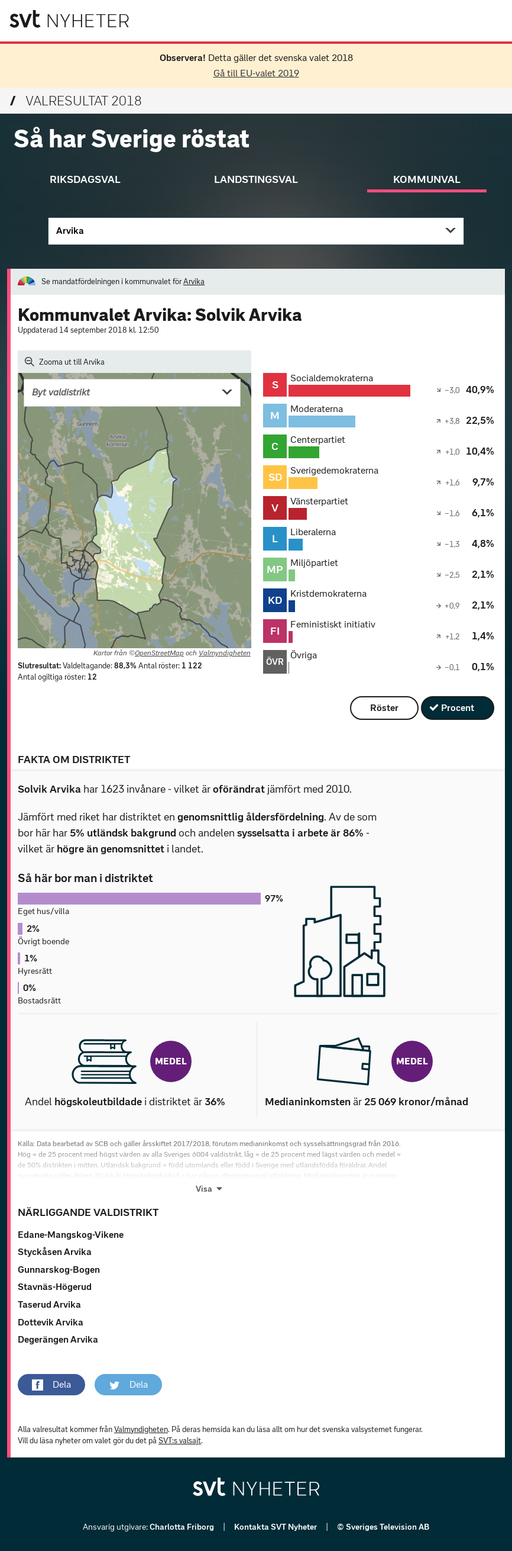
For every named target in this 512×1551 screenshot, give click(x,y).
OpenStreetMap (159, 653)
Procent (457, 707)
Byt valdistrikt (61, 392)
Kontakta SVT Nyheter (276, 1527)
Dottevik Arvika (50, 1322)
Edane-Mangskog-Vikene (71, 1234)
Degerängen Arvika (58, 1339)
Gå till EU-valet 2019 (256, 73)
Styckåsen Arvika (55, 1251)
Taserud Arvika (49, 1304)
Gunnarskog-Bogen (59, 1269)
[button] (51, 1384)
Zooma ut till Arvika (65, 361)
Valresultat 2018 (76, 101)
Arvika (70, 230)
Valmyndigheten (225, 653)
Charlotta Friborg (183, 1527)
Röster (384, 707)
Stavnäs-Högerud (55, 1286)
